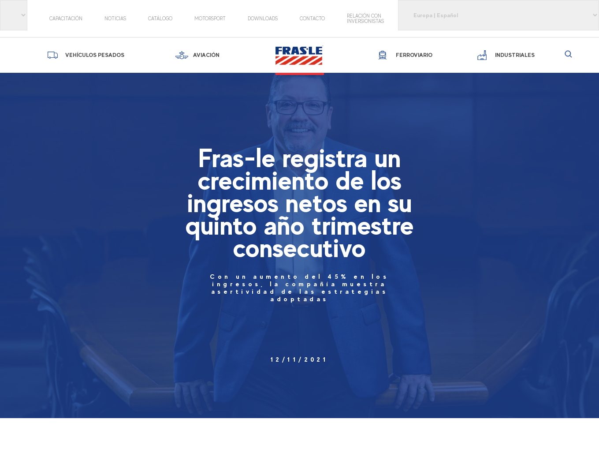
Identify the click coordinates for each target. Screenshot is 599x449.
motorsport (210, 18)
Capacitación (65, 18)
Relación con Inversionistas (365, 18)
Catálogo (160, 18)
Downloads (263, 18)
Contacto (312, 18)
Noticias (115, 18)
